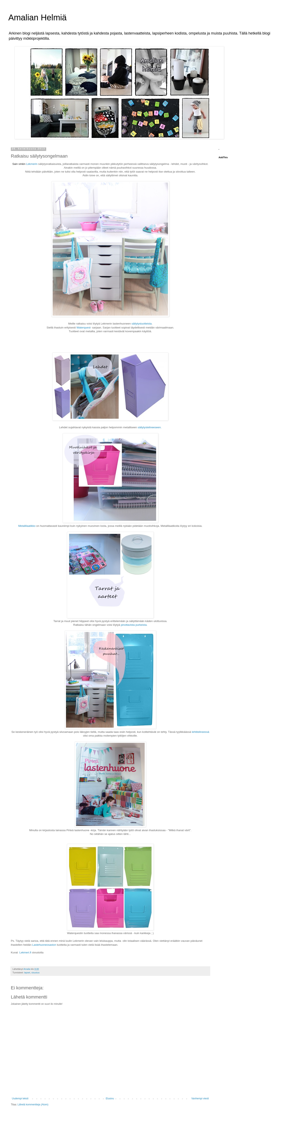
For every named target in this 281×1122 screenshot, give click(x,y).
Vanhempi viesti (200, 1098)
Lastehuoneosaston (44, 944)
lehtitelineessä (200, 731)
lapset (27, 972)
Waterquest (84, 327)
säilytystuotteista (142, 323)
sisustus (35, 972)
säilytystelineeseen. (150, 427)
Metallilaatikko (27, 525)
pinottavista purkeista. (134, 624)
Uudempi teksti (20, 1098)
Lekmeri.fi (25, 952)
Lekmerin (31, 163)
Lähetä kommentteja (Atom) (32, 1104)
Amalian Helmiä (37, 17)
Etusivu (110, 1098)
